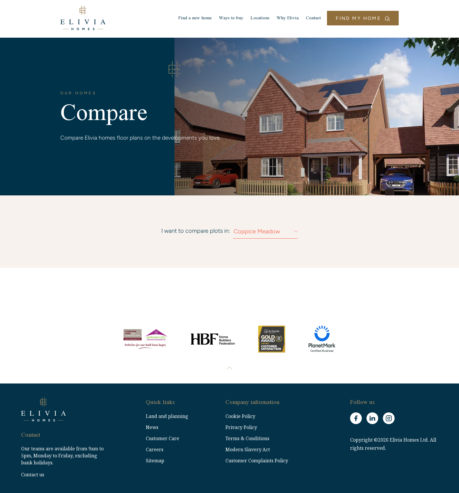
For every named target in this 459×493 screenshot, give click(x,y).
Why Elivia (284, 19)
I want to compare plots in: (195, 230)
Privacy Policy (241, 427)
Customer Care (162, 438)
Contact (309, 19)
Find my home (362, 19)
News (152, 427)
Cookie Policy (240, 416)
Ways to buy (227, 19)
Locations (256, 19)
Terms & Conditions (247, 438)
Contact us (32, 474)
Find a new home (191, 19)
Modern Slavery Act (247, 449)
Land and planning (167, 416)
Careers (154, 449)
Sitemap (155, 460)
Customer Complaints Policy (256, 460)
